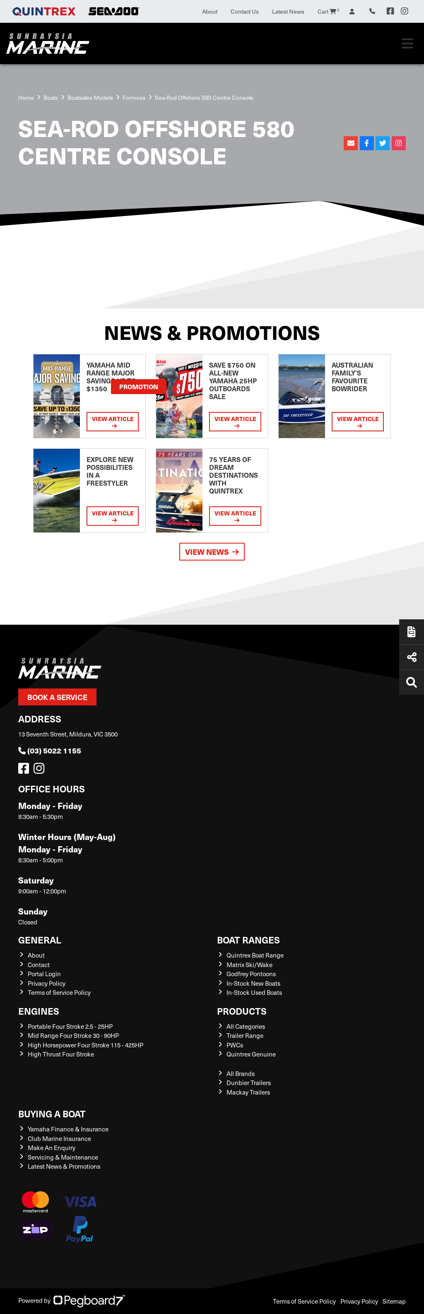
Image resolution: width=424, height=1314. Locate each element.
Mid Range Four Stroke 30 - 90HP (73, 1035)
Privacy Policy (46, 983)
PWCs (234, 1044)
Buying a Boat (52, 1113)
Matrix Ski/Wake (249, 964)
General (39, 939)
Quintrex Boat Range (255, 955)
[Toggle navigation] (407, 43)
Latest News (288, 11)
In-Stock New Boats (253, 983)
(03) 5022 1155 (49, 750)
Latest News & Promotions (64, 1166)
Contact (39, 964)
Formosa (134, 97)
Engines (38, 1010)
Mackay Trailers (248, 1092)
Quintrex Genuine (251, 1054)
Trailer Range (244, 1035)
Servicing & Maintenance (63, 1157)
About (209, 11)
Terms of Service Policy (59, 992)
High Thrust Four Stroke (61, 1054)
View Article (113, 421)
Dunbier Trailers (248, 1082)
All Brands (240, 1073)
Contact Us (245, 11)
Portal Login (44, 973)
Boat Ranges (248, 939)
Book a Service (57, 697)
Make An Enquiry (51, 1147)
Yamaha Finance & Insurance (68, 1129)
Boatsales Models (90, 97)
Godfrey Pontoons (251, 973)
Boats (50, 97)
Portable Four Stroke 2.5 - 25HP (70, 1026)
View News (212, 551)
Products (242, 1010)
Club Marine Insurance (59, 1138)
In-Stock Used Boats (254, 992)
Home (26, 97)
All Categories (245, 1026)
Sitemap (394, 1301)
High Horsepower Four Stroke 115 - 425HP (85, 1044)
